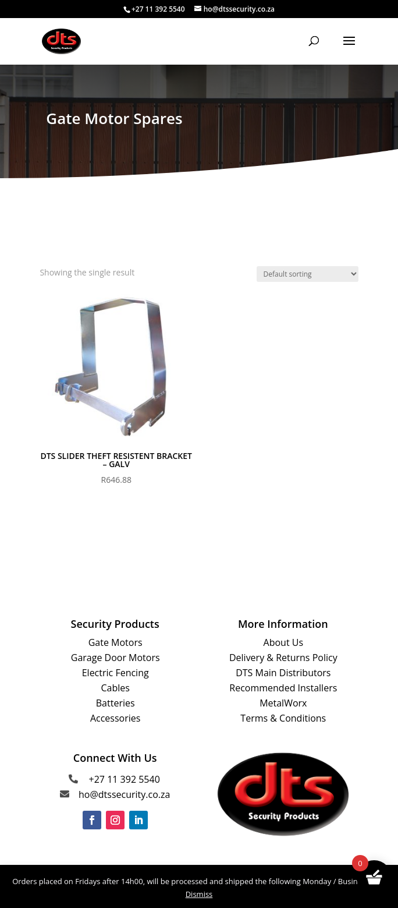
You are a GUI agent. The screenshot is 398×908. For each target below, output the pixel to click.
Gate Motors (115, 642)
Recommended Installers (283, 687)
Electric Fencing (115, 672)
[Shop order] (307, 274)
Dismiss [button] (199, 894)
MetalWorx (283, 703)
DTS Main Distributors (283, 672)
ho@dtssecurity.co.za (124, 794)
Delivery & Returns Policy (283, 657)
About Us (284, 642)
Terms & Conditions (283, 718)
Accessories (115, 718)
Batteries (115, 703)
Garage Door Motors (115, 657)
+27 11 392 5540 (124, 779)
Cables (115, 687)
